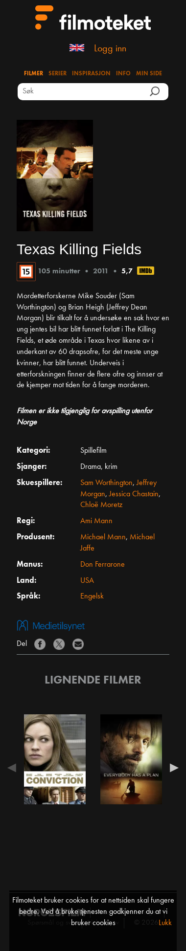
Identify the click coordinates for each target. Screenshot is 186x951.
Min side (149, 74)
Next (172, 767)
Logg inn (110, 49)
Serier (57, 74)
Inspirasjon (91, 74)
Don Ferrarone (102, 565)
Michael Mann (103, 537)
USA (87, 581)
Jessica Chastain (134, 494)
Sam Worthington (106, 483)
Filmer (33, 74)
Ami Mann (96, 521)
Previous (14, 767)
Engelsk (92, 596)
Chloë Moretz (101, 505)
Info (123, 74)
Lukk (165, 923)
